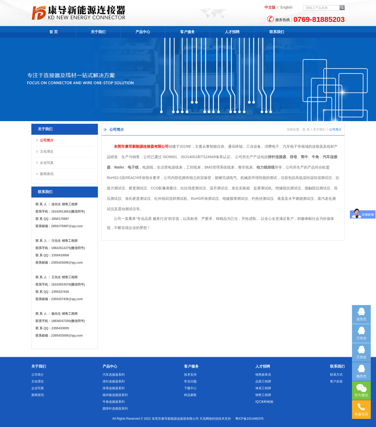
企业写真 (45, 163)
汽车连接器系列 (114, 374)
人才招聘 (232, 32)
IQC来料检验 (264, 402)
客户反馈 (336, 381)
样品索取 (190, 395)
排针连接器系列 (114, 381)
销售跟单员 (263, 374)
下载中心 (190, 388)
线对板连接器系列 (115, 395)
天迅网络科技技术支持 (215, 418)
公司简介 (45, 140)
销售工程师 (263, 395)
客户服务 (187, 32)
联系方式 (336, 374)
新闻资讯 (45, 174)
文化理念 (45, 151)
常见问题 (190, 381)
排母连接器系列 (114, 388)
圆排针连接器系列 (115, 408)
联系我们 (276, 32)
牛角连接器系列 (114, 402)
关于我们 (98, 32)
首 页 (53, 32)
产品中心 (143, 32)
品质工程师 (263, 381)
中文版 (270, 7)
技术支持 (190, 374)
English (286, 7)
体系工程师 (263, 388)
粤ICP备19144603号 (249, 418)
